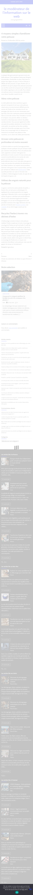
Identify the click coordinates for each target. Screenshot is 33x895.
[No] (30, 889)
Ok (17, 892)
